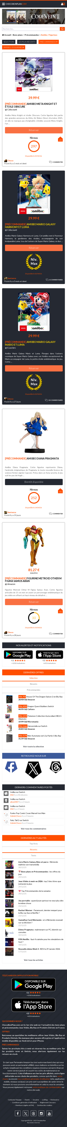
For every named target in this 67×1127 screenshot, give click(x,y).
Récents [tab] (33, 684)
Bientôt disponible (33, 481)
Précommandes (48, 42)
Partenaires (55, 1100)
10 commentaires (54, 400)
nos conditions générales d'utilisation (34, 1079)
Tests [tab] (33, 855)
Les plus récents (27, 42)
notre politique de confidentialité (47, 1087)
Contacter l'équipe (14, 1100)
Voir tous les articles (33, 960)
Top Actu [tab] (33, 843)
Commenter (56, 162)
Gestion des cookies (44, 1105)
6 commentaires (54, 279)
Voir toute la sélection (33, 746)
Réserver (34, 130)
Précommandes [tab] (33, 690)
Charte (27, 1100)
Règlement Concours (48, 1102)
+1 (60, 140)
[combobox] (33, 29)
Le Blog (44, 1100)
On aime (36, 1100)
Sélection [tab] (33, 678)
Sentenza (10, 278)
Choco (8, 160)
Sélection (8, 42)
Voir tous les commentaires (33, 828)
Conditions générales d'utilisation (24, 1102)
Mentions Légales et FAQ (25, 1105)
